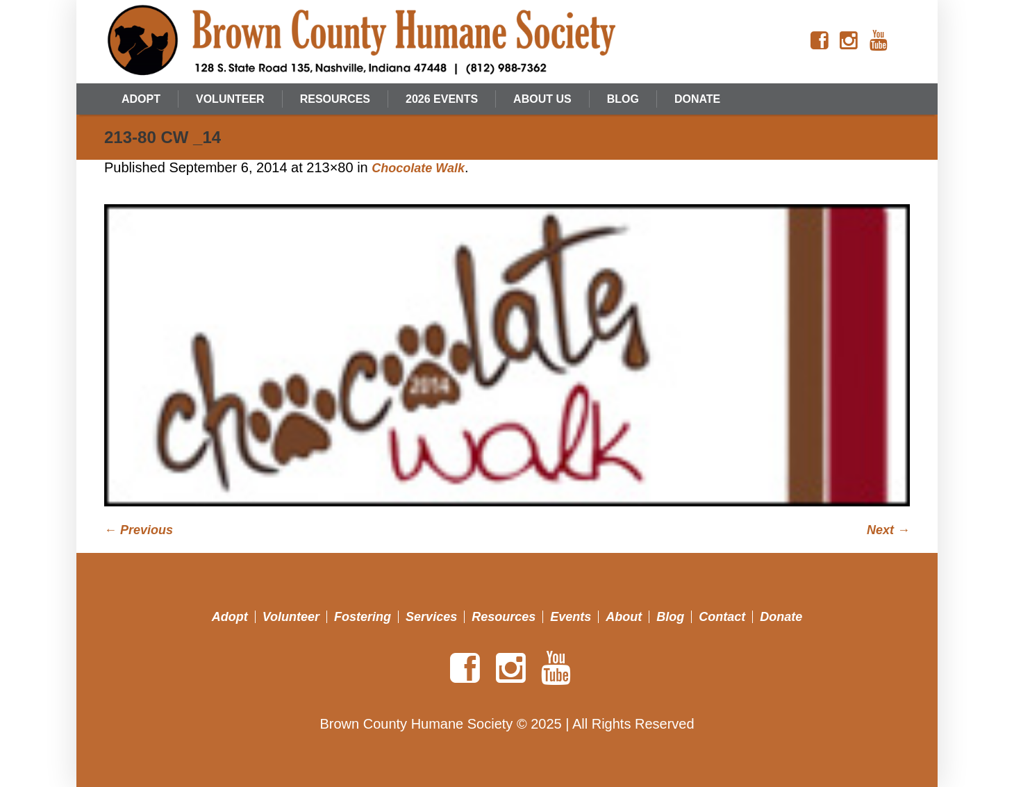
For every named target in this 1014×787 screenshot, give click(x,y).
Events (570, 617)
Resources (503, 617)
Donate (781, 617)
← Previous (138, 530)
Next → (888, 530)
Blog (670, 617)
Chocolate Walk (418, 168)
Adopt (230, 617)
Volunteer (291, 617)
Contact (722, 617)
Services (431, 617)
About (624, 617)
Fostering (362, 617)
